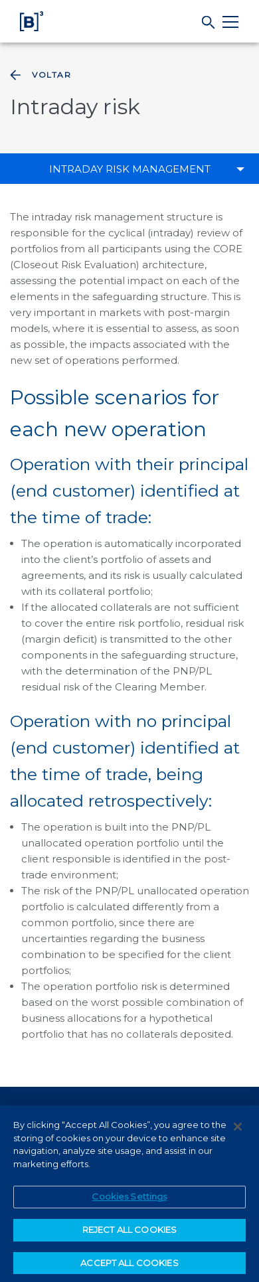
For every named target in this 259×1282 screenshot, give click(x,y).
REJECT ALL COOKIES (129, 1232)
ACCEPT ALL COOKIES (129, 1265)
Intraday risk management (130, 169)
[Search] (209, 22)
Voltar (39, 75)
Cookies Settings (129, 1199)
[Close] (237, 1129)
